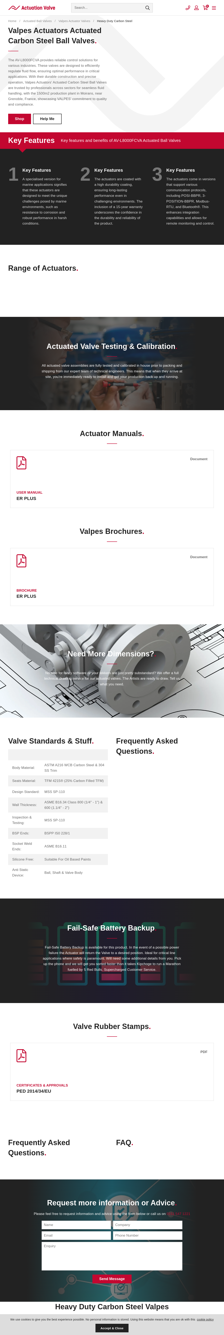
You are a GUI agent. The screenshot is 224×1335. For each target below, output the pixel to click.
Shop (19, 119)
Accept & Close (112, 1328)
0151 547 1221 (178, 1214)
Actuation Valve (31, 8)
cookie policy (205, 1319)
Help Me (47, 119)
